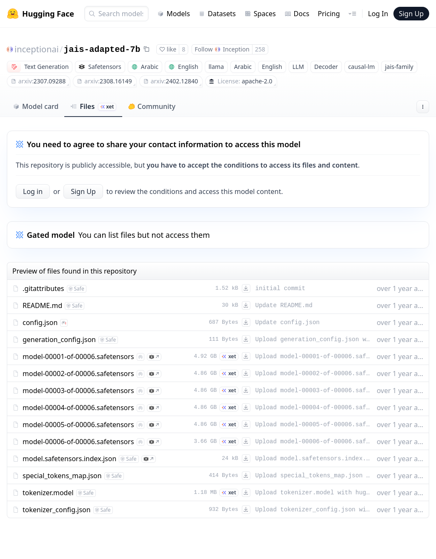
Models (173, 13)
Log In (378, 13)
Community (151, 106)
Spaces (260, 13)
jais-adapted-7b (101, 49)
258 (260, 49)
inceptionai (36, 49)
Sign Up (411, 13)
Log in (33, 191)
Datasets (217, 13)
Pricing (329, 13)
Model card (35, 106)
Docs (297, 13)
